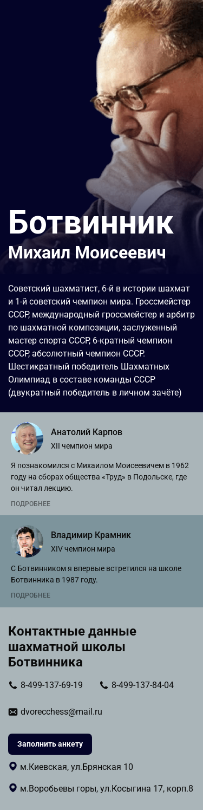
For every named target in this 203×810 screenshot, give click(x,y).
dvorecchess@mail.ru (61, 712)
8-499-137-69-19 (52, 685)
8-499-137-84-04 (143, 685)
